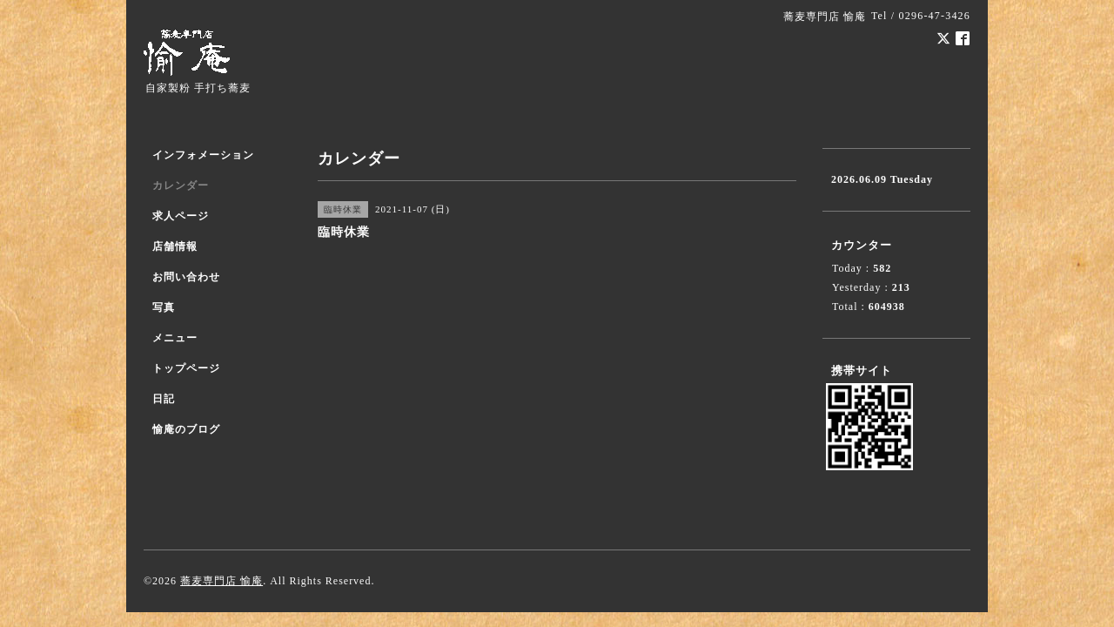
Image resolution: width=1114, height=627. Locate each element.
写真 (163, 307)
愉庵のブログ (186, 429)
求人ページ (180, 216)
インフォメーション (203, 155)
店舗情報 (175, 246)
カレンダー (180, 185)
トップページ (186, 368)
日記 (163, 399)
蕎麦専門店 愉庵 (221, 581)
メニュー (175, 338)
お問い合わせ (186, 277)
